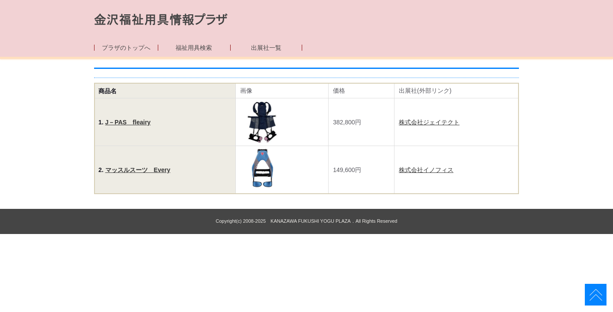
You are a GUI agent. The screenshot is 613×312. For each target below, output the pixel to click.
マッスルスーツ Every (137, 169)
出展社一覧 (266, 47)
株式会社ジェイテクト (429, 122)
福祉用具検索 (194, 47)
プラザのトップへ (126, 47)
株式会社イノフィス (426, 169)
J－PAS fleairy (128, 122)
